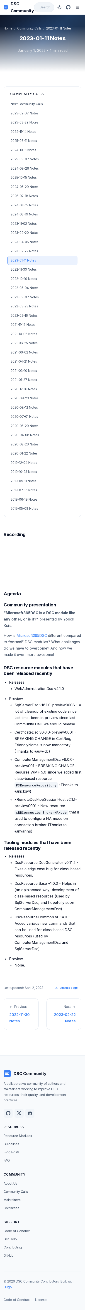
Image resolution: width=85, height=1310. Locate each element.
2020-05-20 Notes (25, 426)
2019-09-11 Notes (23, 481)
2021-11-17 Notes (23, 324)
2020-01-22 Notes (24, 453)
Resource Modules (18, 1136)
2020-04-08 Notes (25, 435)
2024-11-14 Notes (23, 131)
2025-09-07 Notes (25, 159)
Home (8, 28)
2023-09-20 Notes (25, 233)
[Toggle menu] (77, 7)
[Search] (44, 7)
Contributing (13, 1247)
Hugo (8, 1287)
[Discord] (29, 1113)
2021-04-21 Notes (24, 361)
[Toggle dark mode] (59, 7)
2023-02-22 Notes (24, 251)
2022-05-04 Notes (25, 288)
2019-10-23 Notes (24, 472)
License (41, 1300)
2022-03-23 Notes (24, 306)
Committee (11, 1208)
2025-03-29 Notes (24, 122)
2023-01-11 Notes (23, 260)
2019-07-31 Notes (24, 490)
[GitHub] (68, 7)
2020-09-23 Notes (25, 398)
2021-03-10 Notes (24, 371)
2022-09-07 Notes (25, 297)
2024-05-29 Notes (25, 187)
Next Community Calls (27, 104)
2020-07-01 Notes (24, 416)
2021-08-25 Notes (24, 343)
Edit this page (66, 987)
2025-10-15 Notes (24, 177)
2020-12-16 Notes (24, 389)
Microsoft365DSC (32, 635)
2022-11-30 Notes (24, 269)
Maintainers (12, 1200)
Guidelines (11, 1144)
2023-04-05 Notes (25, 242)
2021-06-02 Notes (24, 352)
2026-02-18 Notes (24, 196)
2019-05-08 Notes (24, 508)
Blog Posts (11, 1152)
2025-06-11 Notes (24, 141)
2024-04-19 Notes (24, 205)
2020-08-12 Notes (24, 407)
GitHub (9, 1255)
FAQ (7, 1160)
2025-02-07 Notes (25, 113)
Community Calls (29, 28)
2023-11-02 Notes (24, 223)
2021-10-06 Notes (24, 334)
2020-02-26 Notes (25, 444)
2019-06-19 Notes (24, 499)
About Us (10, 1183)
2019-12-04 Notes (24, 463)
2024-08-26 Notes (25, 168)
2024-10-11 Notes (23, 150)
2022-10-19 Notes (24, 279)
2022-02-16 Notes (24, 315)
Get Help (10, 1239)
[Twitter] (19, 1113)
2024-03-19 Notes (24, 214)
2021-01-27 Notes (24, 380)
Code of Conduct (17, 1231)
